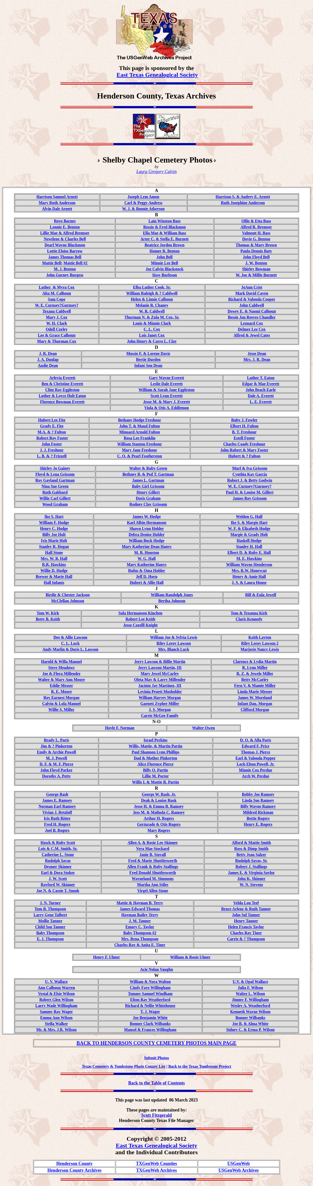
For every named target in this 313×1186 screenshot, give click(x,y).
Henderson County (74, 1163)
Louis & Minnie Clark (152, 323)
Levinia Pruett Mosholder (160, 691)
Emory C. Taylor (139, 927)
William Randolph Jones (172, 595)
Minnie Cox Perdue (255, 770)
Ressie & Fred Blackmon (164, 227)
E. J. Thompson (50, 939)
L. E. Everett (261, 402)
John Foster (51, 444)
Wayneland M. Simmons (153, 878)
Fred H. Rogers (57, 824)
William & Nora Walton (150, 981)
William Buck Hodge (147, 540)
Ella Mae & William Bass (164, 233)
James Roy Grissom (250, 498)
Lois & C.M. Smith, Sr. (57, 848)
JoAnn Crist (251, 287)
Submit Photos (156, 1058)
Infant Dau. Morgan (255, 703)
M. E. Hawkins (249, 558)
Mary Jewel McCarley (160, 673)
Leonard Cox (252, 323)
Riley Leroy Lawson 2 (259, 643)
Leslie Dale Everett (166, 384)
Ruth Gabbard (55, 492)
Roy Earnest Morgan (61, 697)
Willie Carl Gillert (55, 498)
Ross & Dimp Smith (251, 848)
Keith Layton (259, 637)
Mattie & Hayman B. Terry (140, 903)
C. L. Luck (70, 643)
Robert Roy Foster (52, 438)
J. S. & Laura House (249, 582)
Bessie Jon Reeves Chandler (252, 317)
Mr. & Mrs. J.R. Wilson (56, 1029)
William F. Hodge (54, 522)
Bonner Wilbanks (250, 1017)
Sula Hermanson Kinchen (140, 613)
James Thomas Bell (64, 257)
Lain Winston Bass (164, 221)
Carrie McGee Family (160, 715)
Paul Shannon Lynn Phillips (155, 752)
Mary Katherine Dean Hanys (147, 546)
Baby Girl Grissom (148, 486)
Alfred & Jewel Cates (252, 335)
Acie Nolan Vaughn (156, 969)
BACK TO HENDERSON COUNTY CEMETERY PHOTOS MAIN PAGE (156, 1043)
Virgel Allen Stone (152, 890)
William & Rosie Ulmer (190, 957)
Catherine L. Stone (58, 854)
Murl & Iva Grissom (249, 468)
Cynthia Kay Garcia (249, 474)
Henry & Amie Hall (249, 576)
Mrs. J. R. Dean (256, 359)
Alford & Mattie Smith (251, 842)
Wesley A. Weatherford (250, 1005)
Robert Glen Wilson (56, 999)
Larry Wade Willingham (56, 1005)
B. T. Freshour (244, 432)
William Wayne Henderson (249, 564)
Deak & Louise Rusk (159, 800)
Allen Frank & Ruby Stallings (152, 866)
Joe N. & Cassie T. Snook (57, 890)
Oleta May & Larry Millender (160, 679)
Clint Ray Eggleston (62, 390)
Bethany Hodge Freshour (139, 420)
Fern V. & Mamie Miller (255, 685)
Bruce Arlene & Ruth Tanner (246, 909)
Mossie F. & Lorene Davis (148, 353)
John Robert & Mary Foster (244, 450)
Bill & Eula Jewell (260, 595)
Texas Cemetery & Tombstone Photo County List (124, 1066)
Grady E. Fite (51, 426)
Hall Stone (54, 552)
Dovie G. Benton (256, 239)
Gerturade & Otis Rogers (159, 824)
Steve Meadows (61, 667)
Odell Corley (57, 329)
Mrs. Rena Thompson (139, 939)
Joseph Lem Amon (143, 197)
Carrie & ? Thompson (246, 939)
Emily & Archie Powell (56, 752)
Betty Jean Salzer (251, 854)
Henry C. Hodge (54, 528)
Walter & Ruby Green (148, 468)
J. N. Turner (50, 903)
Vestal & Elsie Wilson (56, 993)
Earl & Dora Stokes (58, 872)
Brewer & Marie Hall (54, 576)
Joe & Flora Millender (61, 673)
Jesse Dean (257, 353)
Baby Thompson (50, 933)
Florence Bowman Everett (62, 402)
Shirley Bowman (256, 269)
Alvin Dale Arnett (57, 209)
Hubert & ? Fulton (244, 456)
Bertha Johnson (171, 601)
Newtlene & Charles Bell (65, 239)
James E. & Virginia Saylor (251, 872)
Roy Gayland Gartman (54, 480)
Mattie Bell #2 (75, 263)
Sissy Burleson (164, 275)
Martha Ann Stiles (152, 884)
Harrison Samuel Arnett (57, 197)
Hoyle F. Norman (119, 728)
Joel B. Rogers (57, 830)
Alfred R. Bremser (256, 227)
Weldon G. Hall (249, 516)
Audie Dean (48, 365)
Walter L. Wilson (250, 993)
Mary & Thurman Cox (56, 341)
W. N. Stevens (251, 884)
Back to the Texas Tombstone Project (199, 1066)
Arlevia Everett (62, 378)
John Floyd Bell (256, 257)
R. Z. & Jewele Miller (254, 673)
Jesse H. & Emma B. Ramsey (159, 806)
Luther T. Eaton (261, 378)
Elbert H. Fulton (244, 426)
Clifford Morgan (255, 709)
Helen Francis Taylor (246, 927)
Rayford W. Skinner (58, 884)
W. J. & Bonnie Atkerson (143, 209)
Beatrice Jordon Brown (165, 245)
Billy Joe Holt (53, 534)
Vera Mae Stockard (152, 848)
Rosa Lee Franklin (139, 438)
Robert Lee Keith (140, 619)
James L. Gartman (148, 480)
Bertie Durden (148, 359)
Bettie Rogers (258, 818)
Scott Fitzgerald (156, 1115)
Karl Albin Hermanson (146, 522)
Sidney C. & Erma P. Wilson (250, 1029)
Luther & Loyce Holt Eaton (62, 396)
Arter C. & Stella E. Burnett (164, 239)
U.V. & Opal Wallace (250, 981)
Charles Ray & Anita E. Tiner (139, 945)
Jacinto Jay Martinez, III (159, 685)
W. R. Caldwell (152, 311)
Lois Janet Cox (152, 335)
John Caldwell (252, 305)
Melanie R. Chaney (151, 305)
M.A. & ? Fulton (51, 432)
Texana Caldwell (56, 311)
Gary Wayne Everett (166, 378)
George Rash (57, 794)
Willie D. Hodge (54, 570)
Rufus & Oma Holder (146, 570)
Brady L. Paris (56, 740)
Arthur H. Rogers (159, 818)
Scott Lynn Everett (166, 396)
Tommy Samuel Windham (150, 993)
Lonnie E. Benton (65, 227)
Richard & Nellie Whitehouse (150, 1005)
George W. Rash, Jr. (159, 794)
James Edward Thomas (140, 909)
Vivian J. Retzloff (57, 812)
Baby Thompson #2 (139, 933)
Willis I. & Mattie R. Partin (155, 782)
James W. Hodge (146, 516)
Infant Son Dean (148, 365)
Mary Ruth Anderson (57, 203)
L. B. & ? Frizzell (51, 456)
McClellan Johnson (67, 601)
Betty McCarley (255, 679)
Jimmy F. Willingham (250, 999)
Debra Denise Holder (147, 534)
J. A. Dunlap (47, 359)
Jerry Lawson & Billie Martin (159, 661)
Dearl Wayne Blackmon (64, 245)
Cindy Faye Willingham (150, 987)
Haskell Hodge (249, 540)
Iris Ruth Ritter (57, 818)
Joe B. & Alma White (250, 1023)
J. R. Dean (48, 353)
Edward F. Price (256, 746)
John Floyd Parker (56, 770)
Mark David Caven (251, 293)
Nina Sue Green (54, 486)
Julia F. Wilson (250, 987)
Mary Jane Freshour (139, 450)
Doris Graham (148, 498)
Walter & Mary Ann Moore (61, 679)
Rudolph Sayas (58, 860)
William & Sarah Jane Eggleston (167, 390)
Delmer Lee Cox (252, 329)
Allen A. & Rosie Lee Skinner (153, 842)
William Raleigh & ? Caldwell (151, 293)
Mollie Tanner (50, 921)
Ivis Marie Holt (54, 540)
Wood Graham (55, 504)
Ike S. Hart (53, 516)
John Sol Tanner (246, 915)
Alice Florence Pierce (155, 764)
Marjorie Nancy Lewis (260, 649)
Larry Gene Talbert (50, 915)
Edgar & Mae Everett (260, 384)
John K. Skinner (251, 878)
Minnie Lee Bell (164, 263)
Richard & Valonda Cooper (251, 299)
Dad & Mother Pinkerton (155, 758)
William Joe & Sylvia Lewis (173, 637)
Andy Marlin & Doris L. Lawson (70, 649)
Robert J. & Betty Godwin (249, 480)
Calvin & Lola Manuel (61, 703)
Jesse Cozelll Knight (140, 625)
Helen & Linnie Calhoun (152, 299)
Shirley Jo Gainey (55, 468)
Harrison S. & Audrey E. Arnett (243, 197)
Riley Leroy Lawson (173, 643)
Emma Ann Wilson (56, 1017)
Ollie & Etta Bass (256, 221)
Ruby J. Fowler (244, 420)
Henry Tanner (246, 921)
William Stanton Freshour (139, 444)
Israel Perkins (156, 740)
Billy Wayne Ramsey (258, 806)
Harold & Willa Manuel (61, 661)
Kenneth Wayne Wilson (250, 1011)
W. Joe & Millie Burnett (256, 275)
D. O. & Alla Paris (255, 740)
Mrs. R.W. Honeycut (249, 570)
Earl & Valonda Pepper (256, 758)
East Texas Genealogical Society (157, 75)
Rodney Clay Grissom (148, 504)
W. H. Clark (56, 323)
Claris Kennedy (249, 619)
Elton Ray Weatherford (150, 999)
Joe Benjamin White (150, 1017)
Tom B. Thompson (50, 909)
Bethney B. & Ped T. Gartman (148, 474)
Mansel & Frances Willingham (150, 1029)
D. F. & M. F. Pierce (56, 764)
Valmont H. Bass (256, 233)
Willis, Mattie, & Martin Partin (155, 746)
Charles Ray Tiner (246, 933)
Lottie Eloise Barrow (64, 251)
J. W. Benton (256, 263)
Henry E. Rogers (258, 824)
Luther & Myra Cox (56, 287)
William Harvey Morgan (160, 697)
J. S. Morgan (160, 709)
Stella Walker (56, 1023)
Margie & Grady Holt (249, 534)
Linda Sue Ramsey (258, 800)
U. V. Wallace (56, 981)
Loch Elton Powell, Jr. (256, 764)
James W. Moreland (255, 697)
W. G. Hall (147, 558)
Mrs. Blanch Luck (173, 649)
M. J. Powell (56, 758)
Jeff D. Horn (146, 576)
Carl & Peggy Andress (143, 203)
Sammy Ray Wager (56, 1011)
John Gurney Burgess (64, 275)
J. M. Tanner (140, 921)
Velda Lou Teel (246, 903)
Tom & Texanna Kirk (249, 613)
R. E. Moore (61, 691)
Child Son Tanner (50, 927)
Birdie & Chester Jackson (68, 595)
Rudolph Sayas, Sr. (251, 860)
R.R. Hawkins (54, 564)
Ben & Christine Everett (62, 384)
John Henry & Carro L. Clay (152, 341)
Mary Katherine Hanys (146, 564)
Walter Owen (203, 728)
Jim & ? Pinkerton (56, 746)
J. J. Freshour (52, 450)
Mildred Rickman (258, 812)
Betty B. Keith (48, 619)
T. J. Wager (150, 1011)
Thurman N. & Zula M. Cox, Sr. (151, 317)
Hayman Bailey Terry (139, 915)
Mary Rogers (159, 830)
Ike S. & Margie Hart (249, 522)
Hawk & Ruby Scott (57, 842)
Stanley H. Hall (249, 546)
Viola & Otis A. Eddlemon (166, 408)
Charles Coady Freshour (244, 444)
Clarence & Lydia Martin (255, 661)
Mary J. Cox (56, 317)
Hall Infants (54, 582)
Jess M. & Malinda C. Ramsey (159, 812)
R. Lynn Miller (255, 667)
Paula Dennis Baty (256, 251)
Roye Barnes (65, 221)
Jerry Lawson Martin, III (159, 667)
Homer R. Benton (164, 251)
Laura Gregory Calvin (156, 171)
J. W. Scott (58, 878)
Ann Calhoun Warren (56, 987)
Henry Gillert (148, 492)
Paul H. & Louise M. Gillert (250, 492)
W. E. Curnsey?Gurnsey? (56, 305)
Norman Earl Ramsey (57, 806)
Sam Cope (56, 299)
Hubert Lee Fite (51, 420)
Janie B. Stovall (152, 854)
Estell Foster (244, 438)
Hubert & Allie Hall (147, 582)
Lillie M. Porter (155, 776)
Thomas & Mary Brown (256, 245)
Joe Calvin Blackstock (164, 269)
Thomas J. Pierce (255, 752)
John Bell (164, 257)
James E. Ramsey (57, 800)
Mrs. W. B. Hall (54, 558)
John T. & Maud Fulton (139, 426)
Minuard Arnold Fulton (139, 432)
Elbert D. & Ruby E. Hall (249, 552)
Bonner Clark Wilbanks (150, 1023)
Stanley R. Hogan (54, 546)
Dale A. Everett (261, 396)
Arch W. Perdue (255, 776)
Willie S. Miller (61, 709)
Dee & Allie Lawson (70, 637)
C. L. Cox (152, 329)
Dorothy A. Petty (56, 776)
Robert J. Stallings (251, 866)
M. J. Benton (65, 269)
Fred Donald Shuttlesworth (152, 872)
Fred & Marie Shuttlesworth (152, 860)
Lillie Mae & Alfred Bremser (64, 233)
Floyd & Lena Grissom (55, 474)
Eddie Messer (61, 685)
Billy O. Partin (155, 770)
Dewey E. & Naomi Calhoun (252, 311)
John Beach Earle (261, 390)
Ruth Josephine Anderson (243, 203)
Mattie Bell (51, 263)
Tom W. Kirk (48, 613)
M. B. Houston (146, 552)
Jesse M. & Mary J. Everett (166, 402)
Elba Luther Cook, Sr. (152, 287)
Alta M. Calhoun (56, 293)
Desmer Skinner (57, 866)
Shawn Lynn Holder (146, 528)
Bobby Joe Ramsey (258, 794)
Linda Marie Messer (254, 691)
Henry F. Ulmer (106, 957)
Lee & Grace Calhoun (56, 335)
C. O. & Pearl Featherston (139, 456)
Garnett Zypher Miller (159, 703)
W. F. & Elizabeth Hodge (249, 528)
